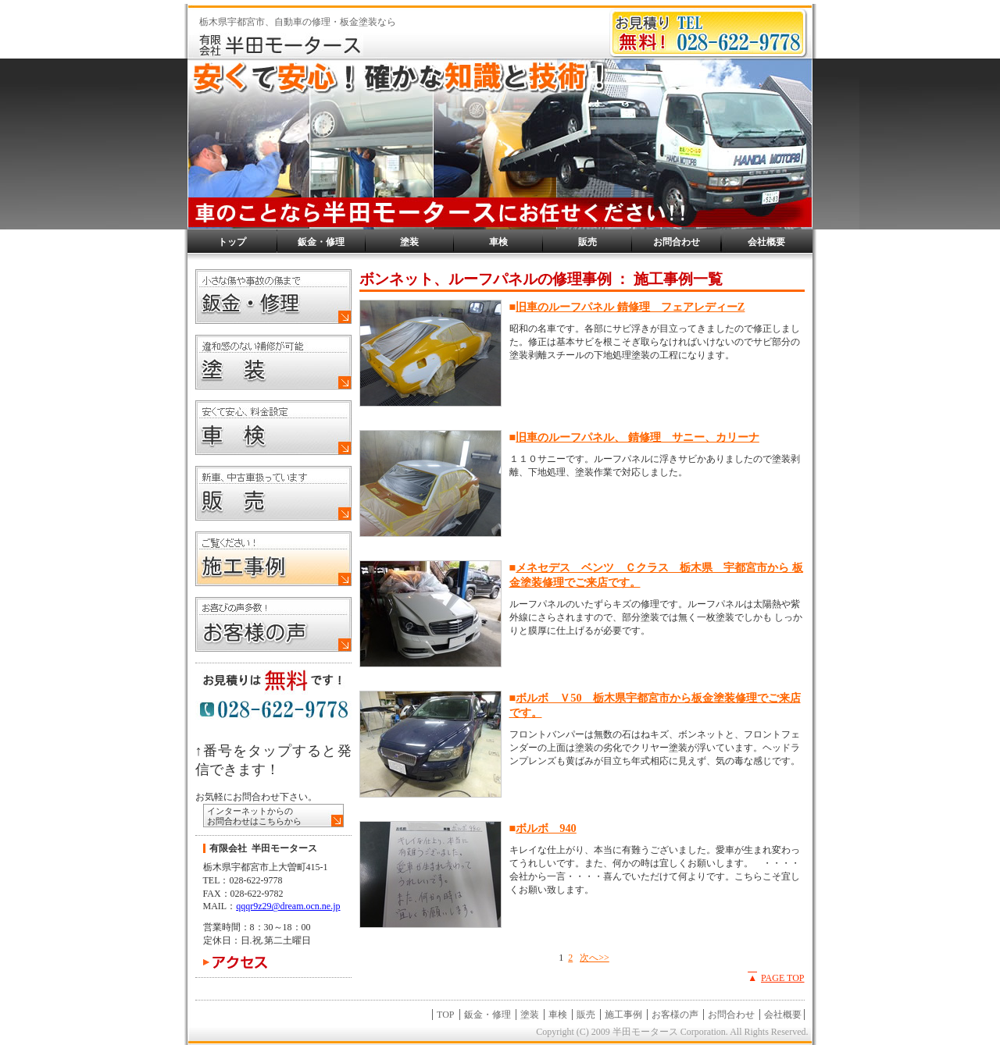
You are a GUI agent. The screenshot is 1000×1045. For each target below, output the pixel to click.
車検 (498, 241)
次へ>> (594, 957)
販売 (587, 241)
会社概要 (766, 241)
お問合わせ (676, 241)
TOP (445, 1014)
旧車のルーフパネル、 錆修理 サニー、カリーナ (637, 437)
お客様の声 (675, 1014)
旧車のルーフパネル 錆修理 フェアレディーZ (630, 306)
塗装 (409, 241)
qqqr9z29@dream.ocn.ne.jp (288, 906)
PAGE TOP (782, 977)
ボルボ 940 (546, 828)
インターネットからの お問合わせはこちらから (254, 816)
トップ (232, 241)
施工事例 (623, 1014)
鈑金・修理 (321, 241)
